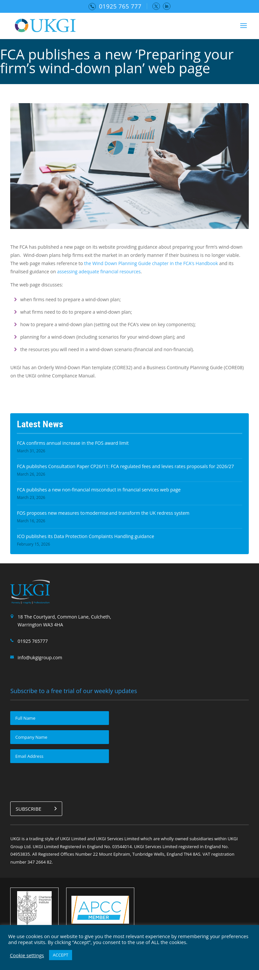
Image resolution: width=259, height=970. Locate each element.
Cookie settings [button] (27, 955)
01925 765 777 (120, 6)
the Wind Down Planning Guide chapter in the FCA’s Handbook (151, 263)
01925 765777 (32, 641)
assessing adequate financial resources (99, 271)
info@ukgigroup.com (39, 657)
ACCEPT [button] (60, 955)
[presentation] (60, 781)
